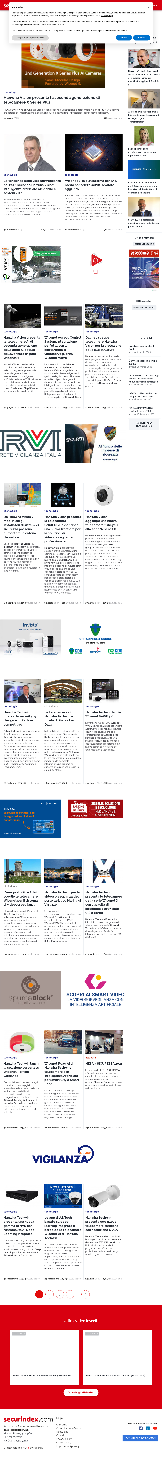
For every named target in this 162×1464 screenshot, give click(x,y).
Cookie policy (63, 1442)
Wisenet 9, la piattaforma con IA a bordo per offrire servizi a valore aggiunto (91, 185)
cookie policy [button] (107, 15)
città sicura (51, 706)
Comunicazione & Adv (68, 1428)
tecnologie (10, 92)
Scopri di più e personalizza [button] (30, 37)
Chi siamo (61, 1424)
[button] (148, 7)
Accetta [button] (142, 37)
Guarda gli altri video (81, 1392)
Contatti (60, 1435)
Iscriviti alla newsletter (144, 424)
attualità (90, 1057)
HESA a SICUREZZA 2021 (103, 1063)
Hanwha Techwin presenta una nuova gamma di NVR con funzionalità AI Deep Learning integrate (19, 1226)
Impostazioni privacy (67, 1446)
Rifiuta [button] (124, 37)
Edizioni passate (144, 244)
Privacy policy (64, 1439)
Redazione (62, 1431)
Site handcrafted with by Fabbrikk (23, 1447)
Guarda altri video (144, 307)
